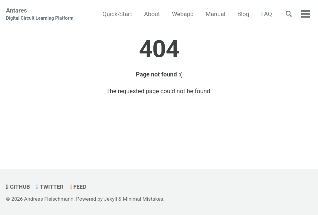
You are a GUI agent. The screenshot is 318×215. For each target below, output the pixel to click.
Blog (243, 14)
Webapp (183, 14)
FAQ (266, 14)
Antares (40, 14)
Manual (215, 14)
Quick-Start (117, 14)
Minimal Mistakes (143, 199)
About (152, 14)
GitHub (18, 187)
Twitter (49, 187)
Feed (77, 187)
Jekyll (110, 199)
